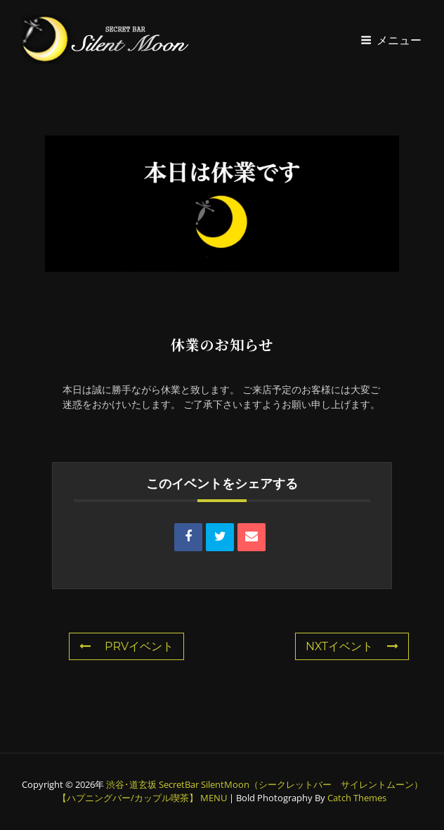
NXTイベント (352, 646)
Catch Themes (356, 797)
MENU (213, 797)
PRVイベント (126, 646)
